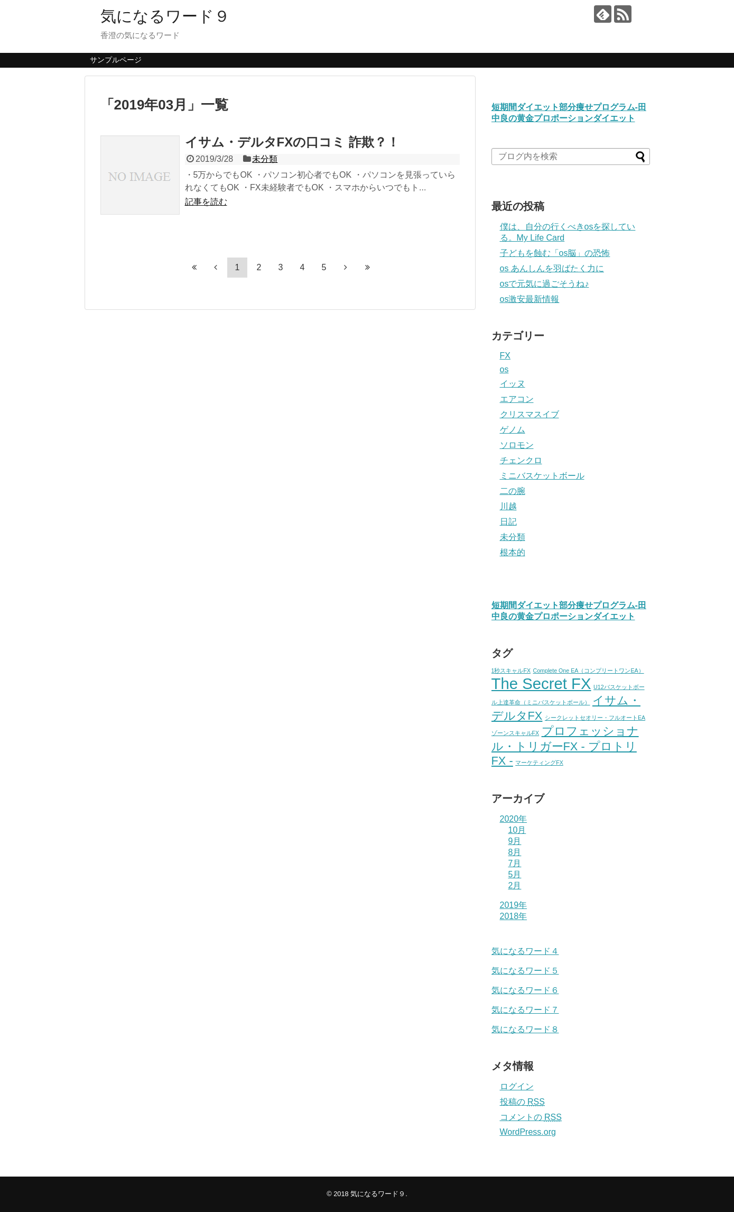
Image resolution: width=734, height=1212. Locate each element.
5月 (515, 874)
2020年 (513, 818)
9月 (515, 841)
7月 (515, 863)
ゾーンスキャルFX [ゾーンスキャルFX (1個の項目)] (515, 733)
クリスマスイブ (529, 414)
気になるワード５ (525, 970)
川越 (508, 506)
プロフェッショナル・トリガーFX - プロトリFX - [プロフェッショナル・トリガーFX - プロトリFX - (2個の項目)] (565, 745)
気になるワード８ (525, 1029)
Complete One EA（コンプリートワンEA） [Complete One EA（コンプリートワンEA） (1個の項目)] (588, 670)
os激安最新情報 (530, 299)
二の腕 (512, 490)
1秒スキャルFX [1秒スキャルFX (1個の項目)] (511, 670)
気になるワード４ (525, 951)
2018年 (513, 916)
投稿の (522, 1101)
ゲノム (512, 429)
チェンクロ (521, 460)
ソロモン (517, 444)
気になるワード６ (525, 990)
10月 (517, 829)
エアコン (517, 398)
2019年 (513, 905)
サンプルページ (116, 60)
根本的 (512, 552)
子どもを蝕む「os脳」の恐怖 (555, 253)
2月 (515, 885)
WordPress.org (528, 1131)
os (504, 369)
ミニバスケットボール (542, 475)
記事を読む (206, 201)
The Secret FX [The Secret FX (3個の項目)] (541, 683)
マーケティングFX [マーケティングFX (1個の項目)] (539, 762)
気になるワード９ (165, 16)
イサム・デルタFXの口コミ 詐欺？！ (292, 142)
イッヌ (512, 383)
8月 (515, 852)
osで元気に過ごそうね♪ (544, 283)
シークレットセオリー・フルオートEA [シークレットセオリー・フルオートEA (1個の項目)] (595, 717)
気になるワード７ (525, 1009)
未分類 (264, 158)
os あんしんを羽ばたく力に (552, 268)
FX (505, 355)
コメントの (531, 1117)
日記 (508, 521)
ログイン (517, 1086)
